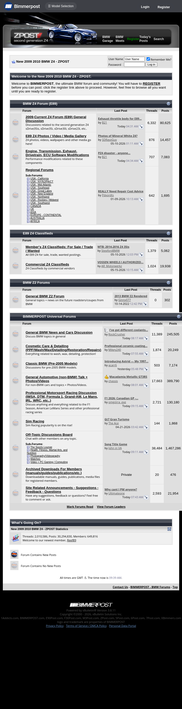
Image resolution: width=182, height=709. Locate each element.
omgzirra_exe (117, 402)
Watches (35, 459)
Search (159, 39)
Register (164, 7)
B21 (104, 122)
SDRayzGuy (109, 139)
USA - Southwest (40, 203)
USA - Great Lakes (41, 191)
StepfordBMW (110, 250)
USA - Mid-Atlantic (40, 184)
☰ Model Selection (61, 6)
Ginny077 (124, 300)
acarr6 (112, 365)
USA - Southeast (39, 187)
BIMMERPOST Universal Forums (49, 316)
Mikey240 (114, 350)
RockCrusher (116, 334)
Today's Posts (145, 39)
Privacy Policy (55, 626)
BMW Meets (120, 39)
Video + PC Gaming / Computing (49, 462)
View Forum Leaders (111, 506)
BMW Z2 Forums (36, 283)
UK (32, 209)
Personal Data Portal (122, 626)
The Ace (113, 423)
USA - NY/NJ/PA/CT (41, 181)
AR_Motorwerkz (111, 266)
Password (114, 65)
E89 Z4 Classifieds (38, 233)
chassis (113, 381)
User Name (115, 59)
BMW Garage (107, 39)
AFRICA (35, 221)
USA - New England (41, 193)
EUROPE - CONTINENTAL (45, 215)
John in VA (115, 448)
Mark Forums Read (80, 506)
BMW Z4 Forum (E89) (40, 104)
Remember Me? (159, 59)
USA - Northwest (39, 196)
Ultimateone (116, 493)
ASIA (33, 212)
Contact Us (120, 587)
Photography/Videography (45, 456)
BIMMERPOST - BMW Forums (150, 587)
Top (175, 587)
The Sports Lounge (41, 447)
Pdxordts (108, 195)
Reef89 (71, 540)
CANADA (35, 206)
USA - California (39, 178)
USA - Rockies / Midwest (44, 199)
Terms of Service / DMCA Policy (86, 626)
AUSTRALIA (37, 218)
